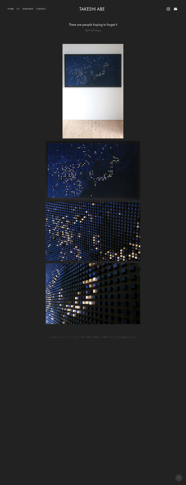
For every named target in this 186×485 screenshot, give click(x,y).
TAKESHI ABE (93, 9)
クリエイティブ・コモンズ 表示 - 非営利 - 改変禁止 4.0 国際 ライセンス (87, 337)
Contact (41, 8)
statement (27, 8)
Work (10, 8)
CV (18, 8)
